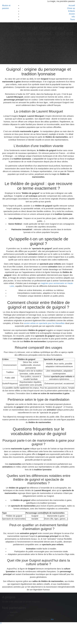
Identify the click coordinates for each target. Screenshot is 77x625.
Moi (52, 619)
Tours (72, 19)
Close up (71, 8)
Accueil (72, 5)
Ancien (72, 14)
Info (73, 17)
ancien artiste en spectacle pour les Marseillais (44, 323)
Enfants (71, 11)
